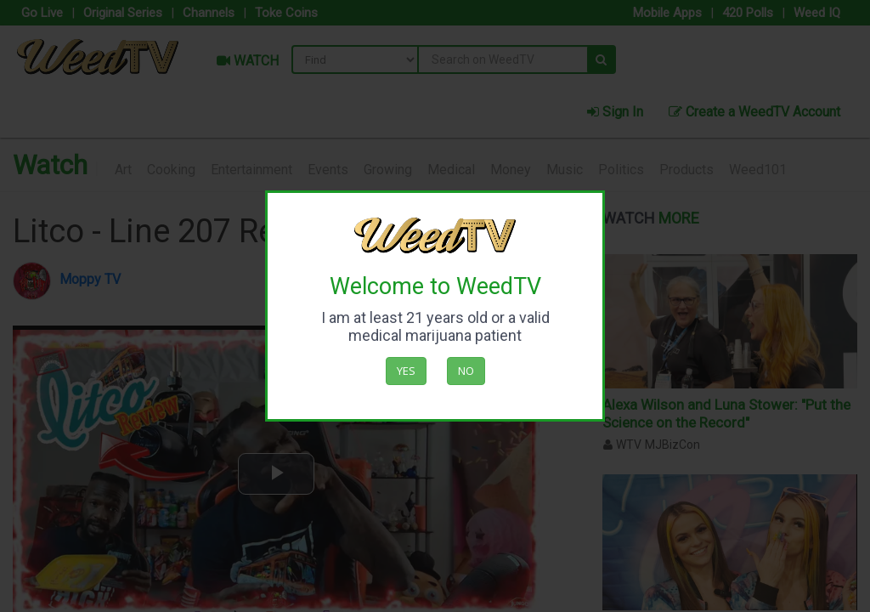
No (466, 370)
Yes (406, 370)
